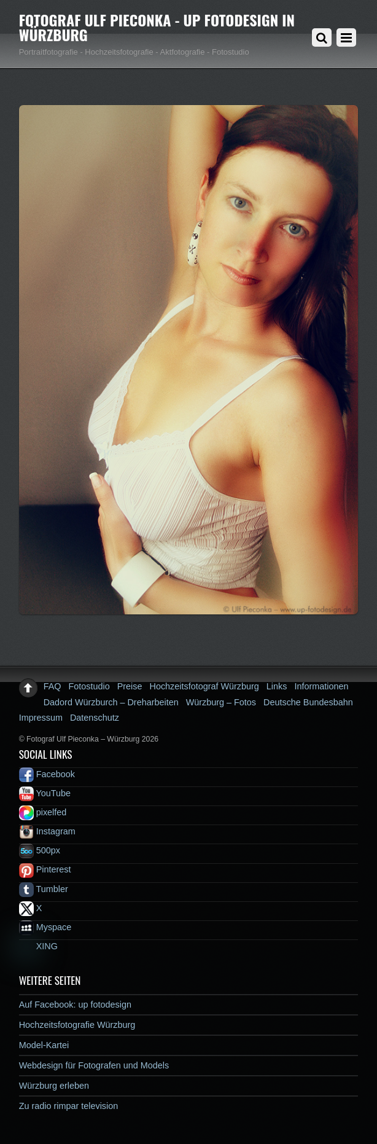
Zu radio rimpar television (69, 1106)
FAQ (52, 686)
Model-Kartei (44, 1045)
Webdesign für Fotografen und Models (94, 1065)
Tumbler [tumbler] (43, 889)
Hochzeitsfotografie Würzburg (77, 1025)
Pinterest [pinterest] (45, 869)
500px (39, 850)
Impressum (41, 718)
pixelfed (43, 812)
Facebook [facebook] (47, 774)
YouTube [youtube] (45, 793)
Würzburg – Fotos (221, 702)
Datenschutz (94, 718)
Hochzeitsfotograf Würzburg (204, 686)
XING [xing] (38, 946)
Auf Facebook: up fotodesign (75, 1004)
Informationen (321, 686)
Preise (129, 686)
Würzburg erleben (54, 1086)
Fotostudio (89, 686)
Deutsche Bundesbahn (308, 702)
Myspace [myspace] (45, 927)
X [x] (30, 908)
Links (276, 686)
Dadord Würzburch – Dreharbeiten (111, 702)
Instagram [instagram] (47, 831)
